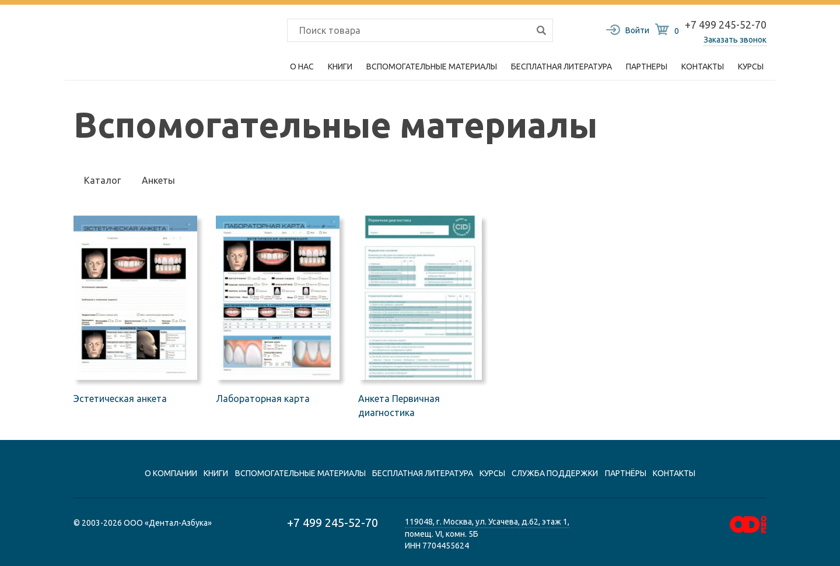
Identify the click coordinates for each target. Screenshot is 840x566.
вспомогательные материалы (300, 473)
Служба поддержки (555, 473)
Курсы (751, 66)
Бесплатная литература (561, 66)
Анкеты (158, 180)
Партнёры (625, 473)
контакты (674, 473)
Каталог (102, 180)
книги (216, 473)
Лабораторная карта (263, 398)
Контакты (702, 66)
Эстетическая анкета (120, 398)
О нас (302, 66)
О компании (171, 473)
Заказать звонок (735, 39)
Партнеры (646, 66)
